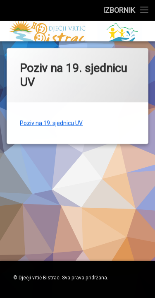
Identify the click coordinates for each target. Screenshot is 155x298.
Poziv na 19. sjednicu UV (51, 119)
